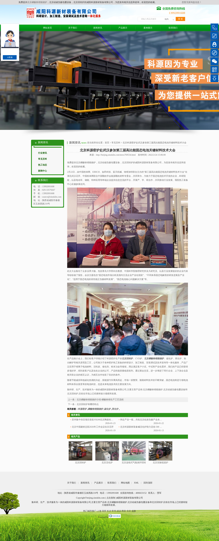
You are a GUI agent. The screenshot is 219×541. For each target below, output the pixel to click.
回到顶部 (148, 483)
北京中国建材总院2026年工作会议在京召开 (93, 427)
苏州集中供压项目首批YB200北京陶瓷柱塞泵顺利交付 (98, 419)
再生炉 (115, 409)
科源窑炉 (82, 409)
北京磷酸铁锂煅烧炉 (37, 2)
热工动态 (42, 165)
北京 (129, 511)
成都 (133, 511)
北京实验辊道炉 (160, 462)
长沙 (109, 511)
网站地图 (125, 483)
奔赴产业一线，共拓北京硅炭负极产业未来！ (142, 419)
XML (136, 483)
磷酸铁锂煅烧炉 (95, 409)
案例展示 (148, 28)
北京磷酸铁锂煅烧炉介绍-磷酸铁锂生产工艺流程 (100, 399)
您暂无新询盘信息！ (192, 2)
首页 (107, 142)
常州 (114, 511)
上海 (99, 511)
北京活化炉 (107, 462)
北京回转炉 (80, 462)
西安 (124, 511)
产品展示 (122, 28)
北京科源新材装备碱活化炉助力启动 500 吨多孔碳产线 (146, 427)
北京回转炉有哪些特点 (88, 404)
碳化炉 (107, 409)
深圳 (104, 511)
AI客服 (10, 57)
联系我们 (173, 28)
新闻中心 (42, 171)
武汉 (119, 511)
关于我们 (72, 28)
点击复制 (111, 498)
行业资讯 (42, 153)
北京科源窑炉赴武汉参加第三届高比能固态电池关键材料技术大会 (154, 142)
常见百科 (42, 159)
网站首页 (47, 28)
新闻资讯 (97, 28)
